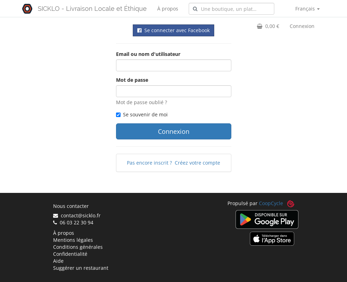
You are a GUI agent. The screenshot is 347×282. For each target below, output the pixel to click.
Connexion (302, 26)
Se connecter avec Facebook (173, 30)
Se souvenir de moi (142, 114)
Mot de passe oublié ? (141, 102)
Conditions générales (78, 247)
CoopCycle (271, 203)
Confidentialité (70, 254)
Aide (58, 261)
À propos (167, 8)
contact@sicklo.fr (77, 215)
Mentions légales (73, 240)
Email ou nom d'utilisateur (148, 54)
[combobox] (231, 9)
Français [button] (307, 8)
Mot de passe (132, 80)
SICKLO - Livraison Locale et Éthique (92, 8)
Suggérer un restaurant (80, 268)
